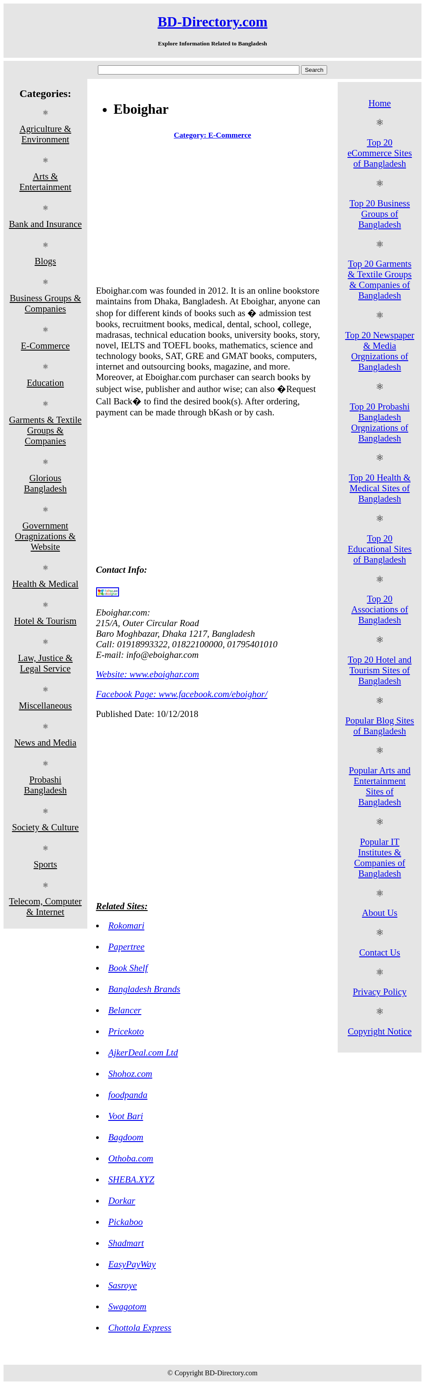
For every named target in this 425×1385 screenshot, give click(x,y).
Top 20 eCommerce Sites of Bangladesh (379, 152)
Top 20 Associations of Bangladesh (379, 609)
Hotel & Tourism (45, 621)
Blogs (45, 261)
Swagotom (127, 1306)
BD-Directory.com (212, 22)
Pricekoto (126, 1031)
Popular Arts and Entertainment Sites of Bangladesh (379, 786)
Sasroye (122, 1285)
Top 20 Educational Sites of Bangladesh (380, 548)
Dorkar (121, 1200)
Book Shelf (128, 968)
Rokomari (126, 925)
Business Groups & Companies (45, 303)
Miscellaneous (45, 705)
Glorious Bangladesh (45, 483)
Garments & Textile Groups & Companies (45, 430)
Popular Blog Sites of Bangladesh (379, 725)
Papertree (126, 946)
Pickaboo (125, 1222)
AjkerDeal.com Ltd (143, 1052)
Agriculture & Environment (45, 133)
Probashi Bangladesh (45, 784)
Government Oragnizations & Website (45, 536)
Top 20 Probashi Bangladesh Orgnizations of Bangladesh (380, 422)
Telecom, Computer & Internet (45, 906)
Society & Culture (45, 827)
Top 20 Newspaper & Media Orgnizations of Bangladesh (379, 351)
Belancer (124, 1010)
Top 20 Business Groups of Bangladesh (380, 213)
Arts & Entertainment (45, 181)
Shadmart (126, 1243)
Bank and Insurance (45, 224)
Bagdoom (125, 1137)
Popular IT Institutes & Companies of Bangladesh (379, 857)
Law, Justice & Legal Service (45, 663)
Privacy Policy (379, 991)
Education (45, 382)
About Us (379, 912)
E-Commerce (45, 345)
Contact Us (379, 952)
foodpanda (127, 1095)
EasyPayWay (132, 1264)
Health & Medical (45, 584)
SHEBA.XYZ (131, 1179)
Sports (45, 864)
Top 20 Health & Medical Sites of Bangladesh (379, 488)
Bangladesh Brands (144, 989)
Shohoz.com (130, 1073)
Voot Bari (125, 1116)
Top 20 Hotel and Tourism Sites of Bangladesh (380, 670)
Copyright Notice (380, 1031)
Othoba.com (130, 1158)
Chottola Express (139, 1327)
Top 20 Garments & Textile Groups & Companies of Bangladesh (380, 279)
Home (380, 103)
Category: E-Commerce (212, 135)
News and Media (45, 742)
